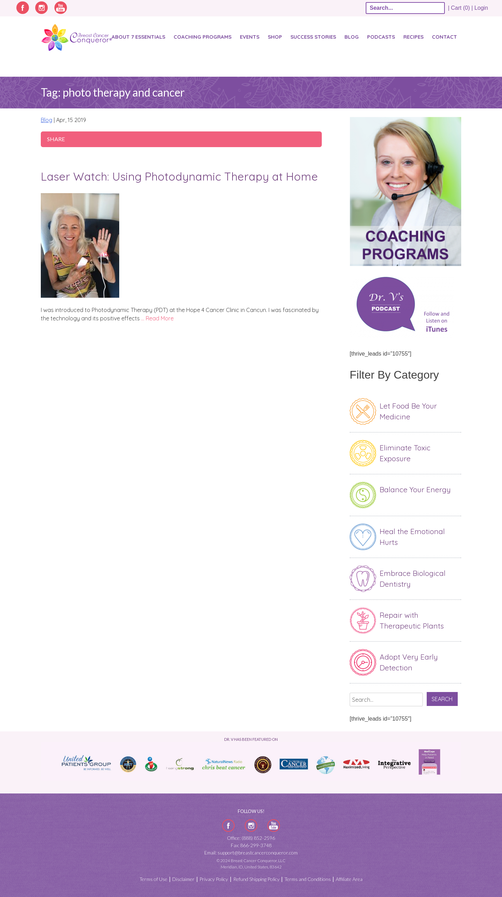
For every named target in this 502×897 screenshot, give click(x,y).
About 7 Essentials (138, 36)
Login (481, 8)
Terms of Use (153, 879)
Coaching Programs (202, 36)
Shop (275, 36)
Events (249, 36)
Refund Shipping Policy (256, 879)
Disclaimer (183, 879)
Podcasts (381, 36)
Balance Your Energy (415, 489)
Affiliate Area (349, 879)
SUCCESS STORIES (313, 36)
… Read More (157, 318)
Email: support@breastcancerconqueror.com (251, 853)
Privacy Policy (213, 879)
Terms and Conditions (307, 879)
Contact (444, 36)
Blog (351, 36)
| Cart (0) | (460, 8)
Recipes (413, 36)
